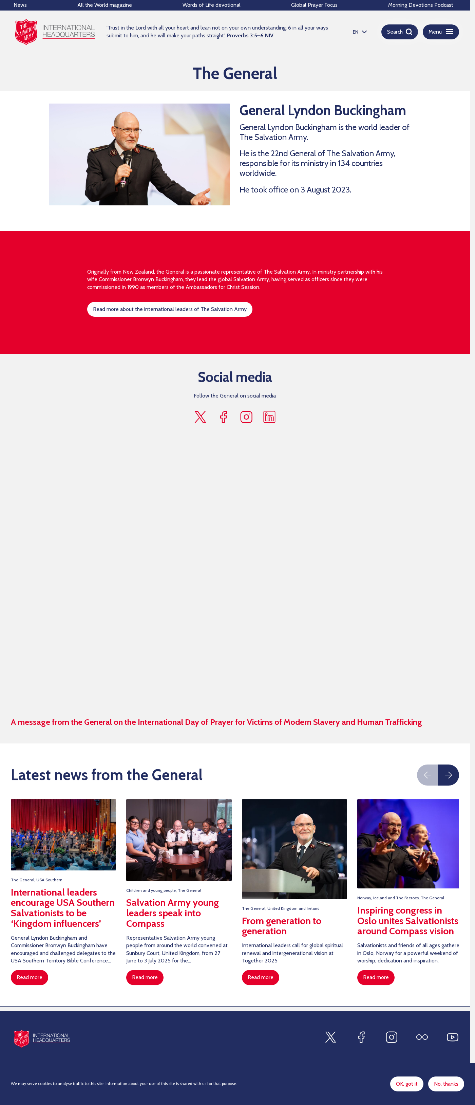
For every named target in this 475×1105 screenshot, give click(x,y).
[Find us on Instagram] (391, 1037)
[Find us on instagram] (246, 417)
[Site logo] (42, 1038)
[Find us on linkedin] (269, 417)
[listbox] (359, 31)
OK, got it (407, 1084)
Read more (29, 978)
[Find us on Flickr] (422, 1037)
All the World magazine (104, 5)
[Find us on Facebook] (361, 1037)
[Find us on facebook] (223, 417)
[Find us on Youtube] (452, 1037)
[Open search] (399, 31)
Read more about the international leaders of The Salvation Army (170, 310)
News (20, 5)
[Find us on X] (330, 1037)
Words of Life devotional (212, 5)
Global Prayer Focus (314, 5)
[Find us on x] (200, 417)
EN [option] (355, 32)
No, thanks (446, 1084)
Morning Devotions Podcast (420, 5)
